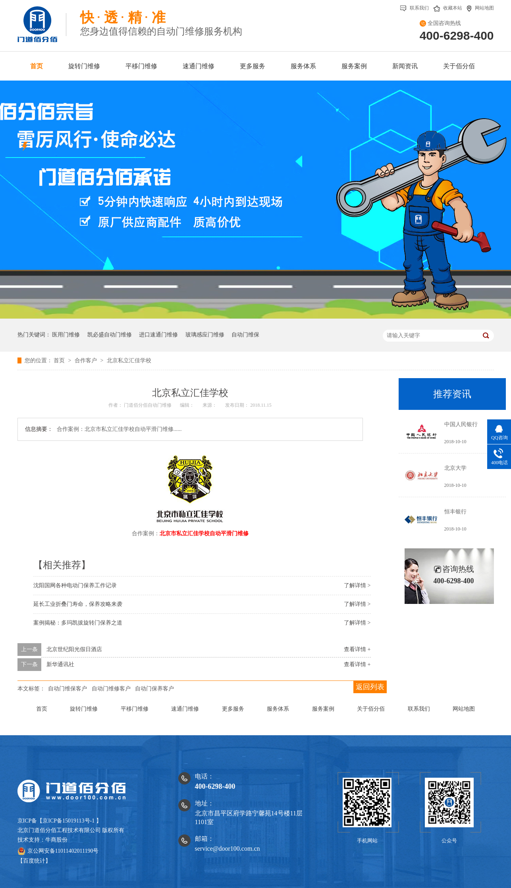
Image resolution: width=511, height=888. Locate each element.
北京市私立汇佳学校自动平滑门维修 (204, 533)
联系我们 (414, 8)
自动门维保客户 (67, 689)
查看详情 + (357, 649)
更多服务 (233, 709)
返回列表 (370, 687)
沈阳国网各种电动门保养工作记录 (75, 585)
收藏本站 (448, 8)
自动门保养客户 (154, 689)
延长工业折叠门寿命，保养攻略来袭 (77, 604)
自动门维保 (245, 335)
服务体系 (278, 709)
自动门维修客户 (111, 689)
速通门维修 (185, 709)
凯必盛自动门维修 (109, 335)
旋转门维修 (84, 709)
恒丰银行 (455, 512)
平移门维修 (134, 709)
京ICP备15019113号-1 (68, 821)
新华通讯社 (60, 664)
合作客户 (86, 360)
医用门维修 (66, 335)
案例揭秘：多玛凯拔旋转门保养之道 (77, 623)
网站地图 (480, 8)
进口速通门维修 (158, 335)
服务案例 (323, 709)
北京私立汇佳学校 (129, 360)
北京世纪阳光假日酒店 (74, 649)
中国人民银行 (461, 424)
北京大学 (455, 468)
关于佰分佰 (371, 709)
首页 (60, 360)
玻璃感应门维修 (204, 335)
